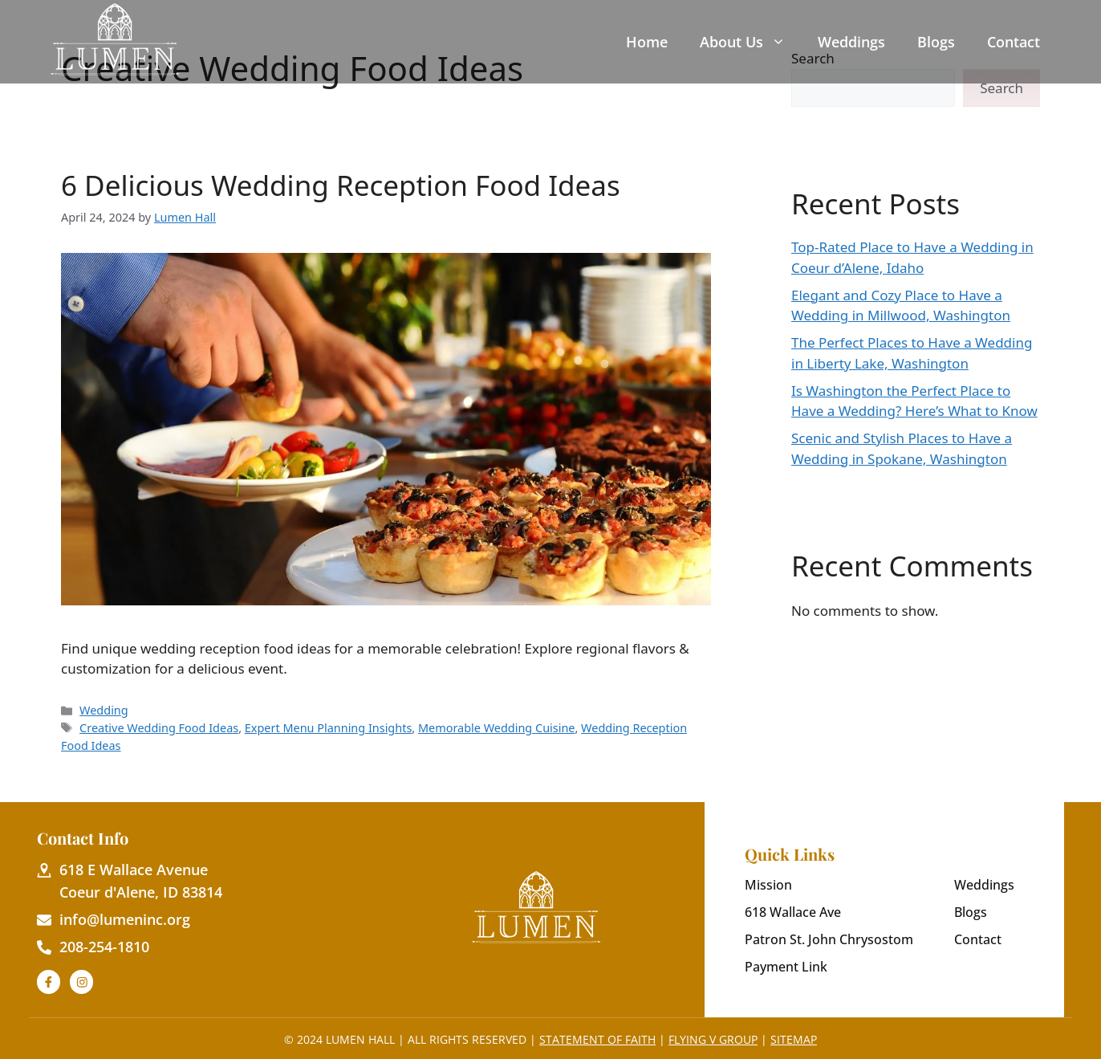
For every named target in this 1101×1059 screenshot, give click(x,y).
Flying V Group (713, 1039)
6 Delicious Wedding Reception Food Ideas (340, 185)
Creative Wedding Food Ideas (158, 727)
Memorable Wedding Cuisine (496, 727)
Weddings (851, 41)
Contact (1013, 41)
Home (647, 41)
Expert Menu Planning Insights (328, 727)
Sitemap (793, 1039)
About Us (743, 41)
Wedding (103, 710)
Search (1001, 88)
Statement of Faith (597, 1039)
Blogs (936, 41)
